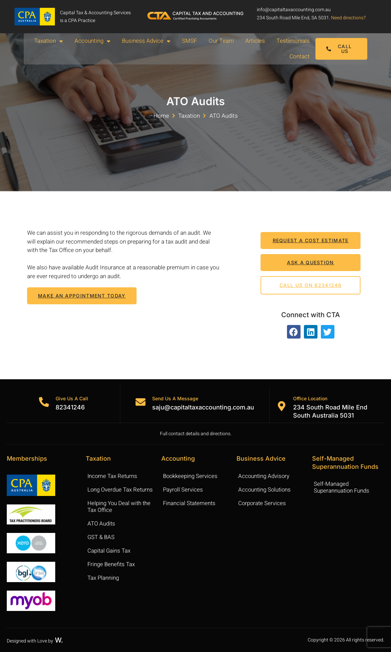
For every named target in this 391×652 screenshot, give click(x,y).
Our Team (221, 41)
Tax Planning (103, 578)
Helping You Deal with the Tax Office (119, 506)
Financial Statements (190, 503)
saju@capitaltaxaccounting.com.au (203, 407)
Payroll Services (183, 489)
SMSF (189, 41)
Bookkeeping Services (190, 476)
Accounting (92, 41)
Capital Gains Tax (109, 550)
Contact (299, 56)
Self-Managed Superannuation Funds (342, 487)
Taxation (48, 41)
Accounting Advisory (264, 476)
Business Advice (146, 41)
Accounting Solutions (265, 489)
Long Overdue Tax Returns (120, 489)
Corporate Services (262, 503)
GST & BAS (101, 537)
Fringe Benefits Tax (111, 564)
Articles (255, 41)
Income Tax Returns (112, 476)
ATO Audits (101, 523)
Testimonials (293, 41)
